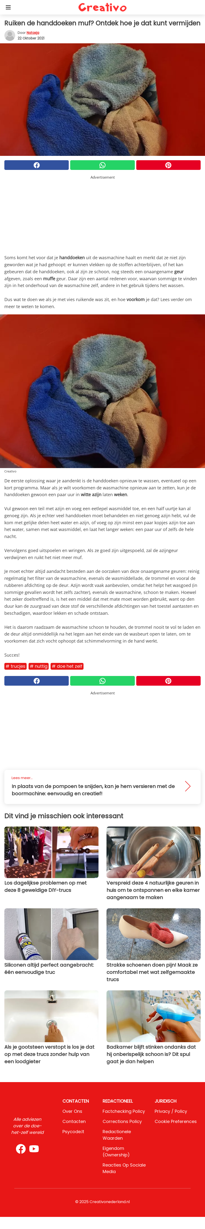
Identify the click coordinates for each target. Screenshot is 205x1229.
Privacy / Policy (171, 1111)
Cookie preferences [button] (176, 1121)
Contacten (74, 1121)
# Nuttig (38, 666)
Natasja (33, 32)
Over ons (72, 1111)
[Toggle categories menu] (8, 7)
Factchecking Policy (124, 1111)
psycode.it (73, 1132)
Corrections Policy (122, 1121)
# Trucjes (15, 666)
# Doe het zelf (67, 666)
